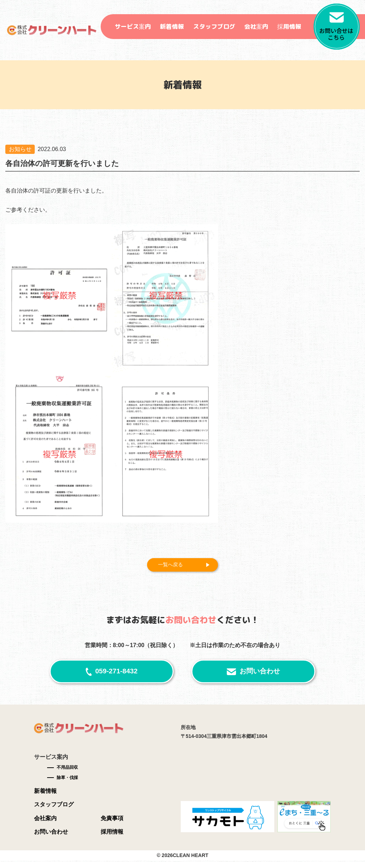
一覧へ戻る (173, 565)
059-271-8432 (116, 672)
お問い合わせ (260, 672)
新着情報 (172, 26)
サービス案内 (133, 26)
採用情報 (289, 26)
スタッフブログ (214, 26)
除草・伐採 (67, 779)
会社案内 (256, 26)
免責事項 (112, 819)
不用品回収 (67, 768)
